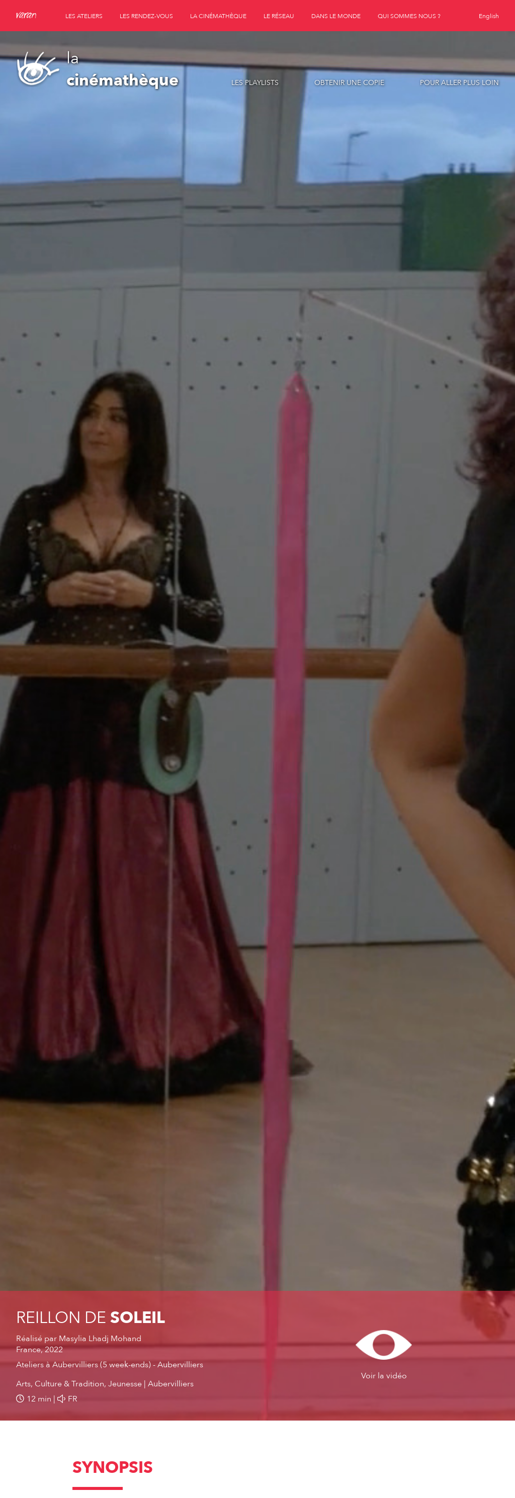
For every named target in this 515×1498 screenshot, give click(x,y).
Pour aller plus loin (459, 82)
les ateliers (84, 16)
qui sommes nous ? (409, 16)
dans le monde (336, 16)
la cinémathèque (218, 16)
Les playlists (255, 82)
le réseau (279, 16)
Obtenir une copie (349, 82)
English (489, 16)
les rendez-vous (146, 16)
